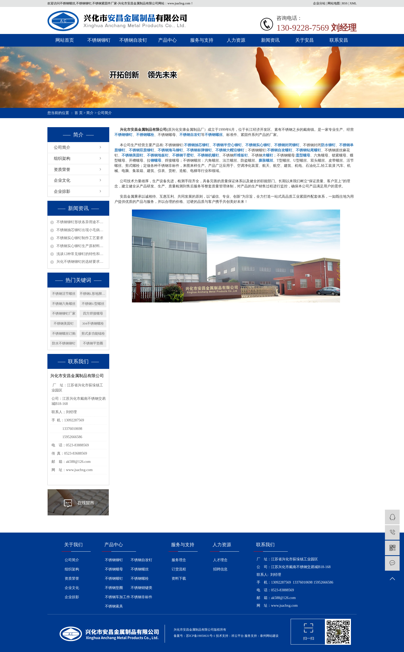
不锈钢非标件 (141, 597)
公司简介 (62, 147)
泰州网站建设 (269, 636)
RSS (345, 3)
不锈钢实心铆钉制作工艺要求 (79, 238)
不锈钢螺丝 (140, 569)
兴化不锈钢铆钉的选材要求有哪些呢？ (81, 262)
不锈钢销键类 (141, 588)
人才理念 (220, 560)
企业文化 (62, 180)
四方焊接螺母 (93, 313)
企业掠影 (62, 191)
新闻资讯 (270, 40)
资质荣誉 (62, 169)
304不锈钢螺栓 (93, 323)
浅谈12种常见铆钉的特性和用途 (81, 254)
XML (353, 3)
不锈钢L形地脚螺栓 (93, 293)
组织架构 (62, 158)
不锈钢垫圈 (114, 588)
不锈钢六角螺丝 (63, 304)
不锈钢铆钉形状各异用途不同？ (81, 222)
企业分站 (319, 3)
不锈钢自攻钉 (133, 40)
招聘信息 (220, 569)
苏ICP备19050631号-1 (200, 636)
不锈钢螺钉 (114, 578)
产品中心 (167, 40)
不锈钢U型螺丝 (93, 304)
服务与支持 (201, 40)
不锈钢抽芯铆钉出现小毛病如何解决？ (81, 230)
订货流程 (179, 569)
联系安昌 (339, 40)
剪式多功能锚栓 (93, 333)
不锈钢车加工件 (117, 597)
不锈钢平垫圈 (93, 343)
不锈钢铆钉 (99, 40)
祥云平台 (237, 636)
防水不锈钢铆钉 (63, 343)
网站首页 (64, 40)
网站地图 (333, 3)
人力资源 (236, 40)
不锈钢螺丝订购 (63, 333)
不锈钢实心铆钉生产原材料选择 (81, 246)
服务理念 (179, 560)
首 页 (78, 113)
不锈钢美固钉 (64, 323)
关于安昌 (304, 40)
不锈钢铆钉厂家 (63, 313)
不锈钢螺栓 (140, 578)
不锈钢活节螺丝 (63, 293)
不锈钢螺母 (114, 569)
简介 (90, 113)
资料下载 (179, 578)
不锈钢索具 (114, 606)
